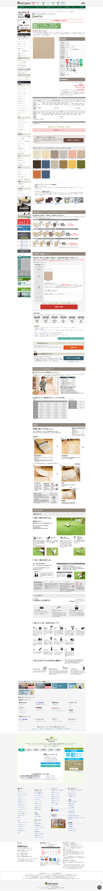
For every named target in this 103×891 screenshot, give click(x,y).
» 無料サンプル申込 (72, 801)
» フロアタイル (21, 826)
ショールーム (30, 7)
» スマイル (21, 704)
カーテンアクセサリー (23, 93)
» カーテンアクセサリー (23, 794)
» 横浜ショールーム (55, 796)
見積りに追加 (59, 307)
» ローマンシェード (22, 811)
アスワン (21, 55)
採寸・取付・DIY (40, 7)
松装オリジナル (23, 39)
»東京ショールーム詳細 (50, 763)
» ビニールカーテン (38, 795)
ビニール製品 (21, 138)
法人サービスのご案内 (73, 358)
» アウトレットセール (38, 837)
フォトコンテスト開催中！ (78, 7)
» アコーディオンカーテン (39, 797)
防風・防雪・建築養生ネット (24, 179)
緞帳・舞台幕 (21, 153)
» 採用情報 (70, 826)
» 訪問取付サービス (72, 796)
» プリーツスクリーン (22, 807)
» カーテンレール (21, 796)
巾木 (19, 131)
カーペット (34, 729)
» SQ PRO (55, 704)
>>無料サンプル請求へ (39, 329)
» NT (70, 704)
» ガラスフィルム (21, 815)
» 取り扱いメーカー (72, 828)
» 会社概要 (70, 824)
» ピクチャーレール (38, 805)
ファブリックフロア (51, 11)
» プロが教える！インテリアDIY (74, 790)
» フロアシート (21, 828)
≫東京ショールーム (24, 240)
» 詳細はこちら (48, 857)
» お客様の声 (54, 817)
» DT (70, 707)
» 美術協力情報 (71, 811)
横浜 (36, 750)
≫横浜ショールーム (24, 243)
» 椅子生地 (36, 831)
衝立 (19, 146)
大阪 (51, 750)
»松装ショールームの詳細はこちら (51, 746)
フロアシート (21, 127)
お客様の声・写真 (50, 7)
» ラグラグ (21, 721)
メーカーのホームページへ (65, 338)
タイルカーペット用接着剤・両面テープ (22, 72)
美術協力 (67, 7)
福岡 (58, 750)
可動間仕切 (20, 148)
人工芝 (19, 172)
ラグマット (41, 729)
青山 (29, 750)
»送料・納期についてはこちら (39, 262)
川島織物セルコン (23, 51)
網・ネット (20, 169)
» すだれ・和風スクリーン (23, 813)
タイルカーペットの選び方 (23, 77)
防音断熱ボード (21, 165)
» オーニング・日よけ (38, 827)
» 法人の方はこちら (72, 830)
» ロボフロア (72, 712)
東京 (21, 750)
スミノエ (21, 41)
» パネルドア (37, 799)
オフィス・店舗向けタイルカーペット (22, 63)
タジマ (21, 53)
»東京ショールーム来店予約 (50, 766)
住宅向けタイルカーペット (23, 60)
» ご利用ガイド (71, 805)
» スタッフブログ (71, 813)
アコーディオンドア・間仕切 (24, 136)
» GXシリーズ (22, 712)
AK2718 (72, 168)
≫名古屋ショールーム (24, 245)
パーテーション (21, 143)
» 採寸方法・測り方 (72, 794)
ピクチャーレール (22, 162)
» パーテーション (38, 801)
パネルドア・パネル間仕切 (23, 141)
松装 (33, 11)
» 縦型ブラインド (21, 802)
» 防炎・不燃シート (38, 823)
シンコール (22, 43)
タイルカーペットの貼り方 (23, 79)
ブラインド (20, 96)
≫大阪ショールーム (24, 247)
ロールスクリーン (22, 103)
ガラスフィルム (21, 112)
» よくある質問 (71, 807)
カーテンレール (21, 91)
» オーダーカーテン (22, 792)
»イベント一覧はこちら (78, 772)
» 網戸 (19, 817)
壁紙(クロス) (21, 157)
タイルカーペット (22, 34)
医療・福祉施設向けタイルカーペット (22, 66)
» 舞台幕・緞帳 (37, 809)
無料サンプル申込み (73, 140)
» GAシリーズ (22, 710)
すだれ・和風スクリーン (23, 110)
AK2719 (81, 168)
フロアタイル (21, 124)
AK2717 (63, 168)
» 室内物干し (37, 814)
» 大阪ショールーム (55, 800)
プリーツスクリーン (22, 105)
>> (53, 846)
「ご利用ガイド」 (47, 335)
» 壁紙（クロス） (38, 807)
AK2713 (37, 168)
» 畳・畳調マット (21, 830)
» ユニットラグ (72, 721)
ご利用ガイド (54, 315)
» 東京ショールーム (55, 792)
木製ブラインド (21, 98)
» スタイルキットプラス (41, 721)
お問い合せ (73, 347)
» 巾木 (19, 832)
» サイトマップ (71, 809)
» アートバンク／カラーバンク (59, 710)
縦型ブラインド (21, 101)
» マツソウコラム (71, 792)
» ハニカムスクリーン (22, 809)
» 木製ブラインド (21, 800)
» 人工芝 (36, 829)
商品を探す (21, 7)
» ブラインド (20, 798)
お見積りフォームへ (59, 130)
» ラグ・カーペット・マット (23, 822)
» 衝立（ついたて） (38, 803)
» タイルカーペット (40, 710)
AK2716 (55, 168)
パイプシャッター (22, 150)
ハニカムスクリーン (22, 108)
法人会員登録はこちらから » (74, 361)
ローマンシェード (22, 89)
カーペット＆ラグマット (23, 122)
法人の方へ (60, 7)
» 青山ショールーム (55, 794)
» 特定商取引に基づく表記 (73, 815)
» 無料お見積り (71, 803)
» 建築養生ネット (38, 825)
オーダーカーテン (22, 86)
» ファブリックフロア (57, 721)
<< (47, 846)
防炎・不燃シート (22, 176)
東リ (21, 48)
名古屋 (43, 750)
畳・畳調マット (21, 129)
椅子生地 (20, 190)
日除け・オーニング (22, 174)
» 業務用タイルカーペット (41, 704)
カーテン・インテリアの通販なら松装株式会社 (51, 886)
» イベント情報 (54, 804)
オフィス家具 (21, 186)
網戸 (19, 115)
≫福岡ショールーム (24, 248)
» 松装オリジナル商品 (38, 833)
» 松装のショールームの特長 (57, 790)
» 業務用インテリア (38, 835)
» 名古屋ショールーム (55, 798)
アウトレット (21, 193)
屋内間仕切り (21, 183)
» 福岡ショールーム (55, 802)
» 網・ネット (37, 821)
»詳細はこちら (70, 850)
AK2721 (46, 168)
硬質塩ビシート (21, 160)
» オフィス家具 (37, 816)
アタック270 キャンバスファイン (62, 11)
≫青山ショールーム (24, 241)
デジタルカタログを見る (77, 338)
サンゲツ (21, 46)
